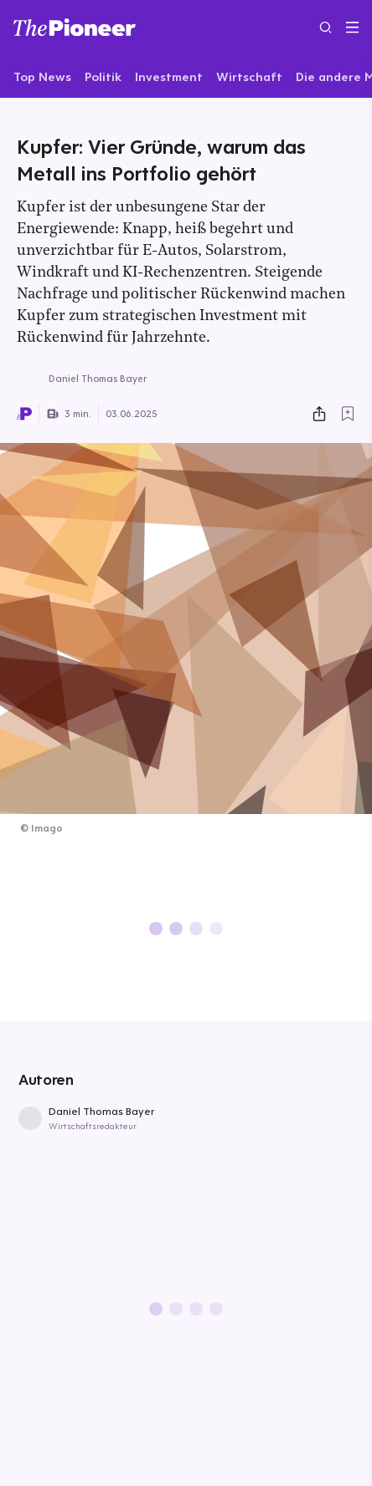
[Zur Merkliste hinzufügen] (347, 414)
